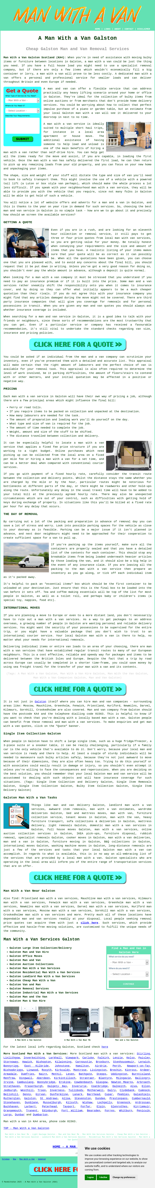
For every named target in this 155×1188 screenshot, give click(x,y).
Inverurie (79, 1086)
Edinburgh (49, 1110)
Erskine (65, 1082)
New (14, 1159)
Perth (117, 1065)
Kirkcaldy (62, 1069)
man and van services (39, 918)
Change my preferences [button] (124, 1177)
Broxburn (102, 1061)
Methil (56, 1074)
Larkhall (55, 1057)
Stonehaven (11, 1102)
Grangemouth (12, 1110)
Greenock (123, 1102)
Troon (42, 1090)
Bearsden (93, 1110)
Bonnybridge (46, 1082)
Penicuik (143, 1110)
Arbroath (143, 1082)
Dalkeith (118, 1086)
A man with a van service (64, 123)
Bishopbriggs (13, 1069)
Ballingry (142, 1078)
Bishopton (43, 1061)
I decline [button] (103, 1177)
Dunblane (31, 1102)
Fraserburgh (34, 1086)
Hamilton (82, 1065)
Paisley (144, 1057)
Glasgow (101, 1082)
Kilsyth (72, 1102)
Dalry (112, 1090)
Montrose (79, 1069)
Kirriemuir (142, 1106)
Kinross (131, 1069)
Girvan (40, 1094)
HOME (97, 29)
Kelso (130, 1057)
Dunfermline (59, 1094)
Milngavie (123, 1078)
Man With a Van (27, 1159)
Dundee (100, 1098)
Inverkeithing (34, 1057)
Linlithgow (11, 1057)
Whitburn (125, 1110)
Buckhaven (10, 1106)
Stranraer (87, 1078)
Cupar (109, 1094)
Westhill (27, 1090)
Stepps (101, 1074)
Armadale (9, 1074)
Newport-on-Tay (138, 1065)
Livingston (98, 1069)
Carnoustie (84, 1061)
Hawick (27, 1061)
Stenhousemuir (123, 1061)
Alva (133, 1086)
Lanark (77, 1094)
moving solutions (60, 926)
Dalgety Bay (57, 1086)
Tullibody (76, 1090)
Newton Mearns (122, 1082)
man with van (125, 238)
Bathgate (85, 1074)
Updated (42, 1159)
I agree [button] (90, 1177)
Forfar (86, 1106)
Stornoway (10, 1061)
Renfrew (9, 1078)
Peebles (123, 1094)
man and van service (122, 773)
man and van (58, 88)
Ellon (146, 1086)
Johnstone (62, 1065)
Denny (27, 1094)
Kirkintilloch (64, 1078)
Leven (70, 1074)
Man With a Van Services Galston (41, 939)
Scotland (85, 1053)
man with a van (99, 61)
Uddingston (119, 1074)
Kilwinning (63, 1061)
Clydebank (127, 1090)
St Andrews (49, 1098)
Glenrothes (119, 1106)
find (15, 898)
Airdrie (100, 1065)
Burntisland (141, 1074)
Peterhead (49, 1106)
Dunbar (20, 1114)
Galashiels (142, 1094)
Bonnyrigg (10, 1065)
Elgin (101, 1106)
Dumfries (27, 1074)
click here (89, 922)
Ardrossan (142, 1102)
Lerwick (144, 1061)
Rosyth (47, 1069)
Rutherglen (11, 1098)
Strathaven (11, 1086)
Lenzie (118, 1057)
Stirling (143, 1053)
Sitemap (6, 1159)
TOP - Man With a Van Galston (26, 1128)
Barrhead (93, 1094)
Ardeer (145, 1069)
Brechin (116, 1069)
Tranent (32, 1110)
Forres (110, 1110)
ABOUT (117, 29)
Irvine (8, 1082)
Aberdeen (43, 1078)
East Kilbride (36, 1065)
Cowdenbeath (83, 1082)
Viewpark (72, 1057)
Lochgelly (104, 1102)
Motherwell (95, 1090)
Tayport (68, 1106)
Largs (7, 1114)
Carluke (88, 1057)
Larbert (30, 1106)
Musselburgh (52, 1102)
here (105, 1046)
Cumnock (144, 1090)
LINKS (107, 29)
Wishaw (87, 1102)
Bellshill (10, 1094)
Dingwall (25, 1078)
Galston (40, 701)
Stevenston (82, 1098)
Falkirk (103, 1057)
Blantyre (105, 1078)
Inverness (57, 1090)
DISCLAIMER (143, 29)
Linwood (32, 1069)
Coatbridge (99, 1086)
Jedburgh (9, 1090)
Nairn (43, 1074)
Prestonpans (118, 1098)
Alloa (66, 1098)
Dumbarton (40, 1114)
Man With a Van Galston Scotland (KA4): (34, 57)
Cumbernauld (141, 1098)
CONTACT (129, 29)
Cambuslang (25, 1082)
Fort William (71, 1110)
